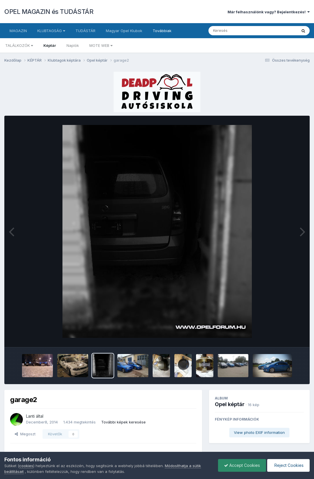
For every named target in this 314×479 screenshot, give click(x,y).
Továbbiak (162, 30)
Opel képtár (230, 404)
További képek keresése (123, 422)
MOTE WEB (100, 45)
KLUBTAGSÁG (51, 30)
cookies (26, 465)
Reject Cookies (288, 465)
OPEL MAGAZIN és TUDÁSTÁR (48, 11)
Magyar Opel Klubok (124, 30)
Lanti (30, 416)
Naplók (73, 45)
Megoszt (25, 434)
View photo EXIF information (259, 432)
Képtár (49, 45)
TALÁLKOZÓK (19, 45)
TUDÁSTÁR (85, 30)
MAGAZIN (18, 30)
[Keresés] (236, 30)
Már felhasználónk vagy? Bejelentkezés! (269, 12)
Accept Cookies (242, 465)
